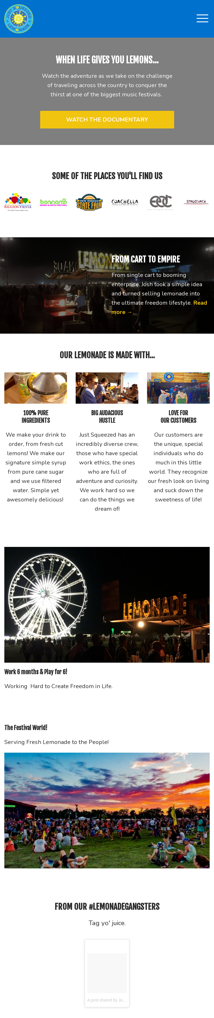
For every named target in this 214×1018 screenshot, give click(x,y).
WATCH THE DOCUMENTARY (107, 120)
